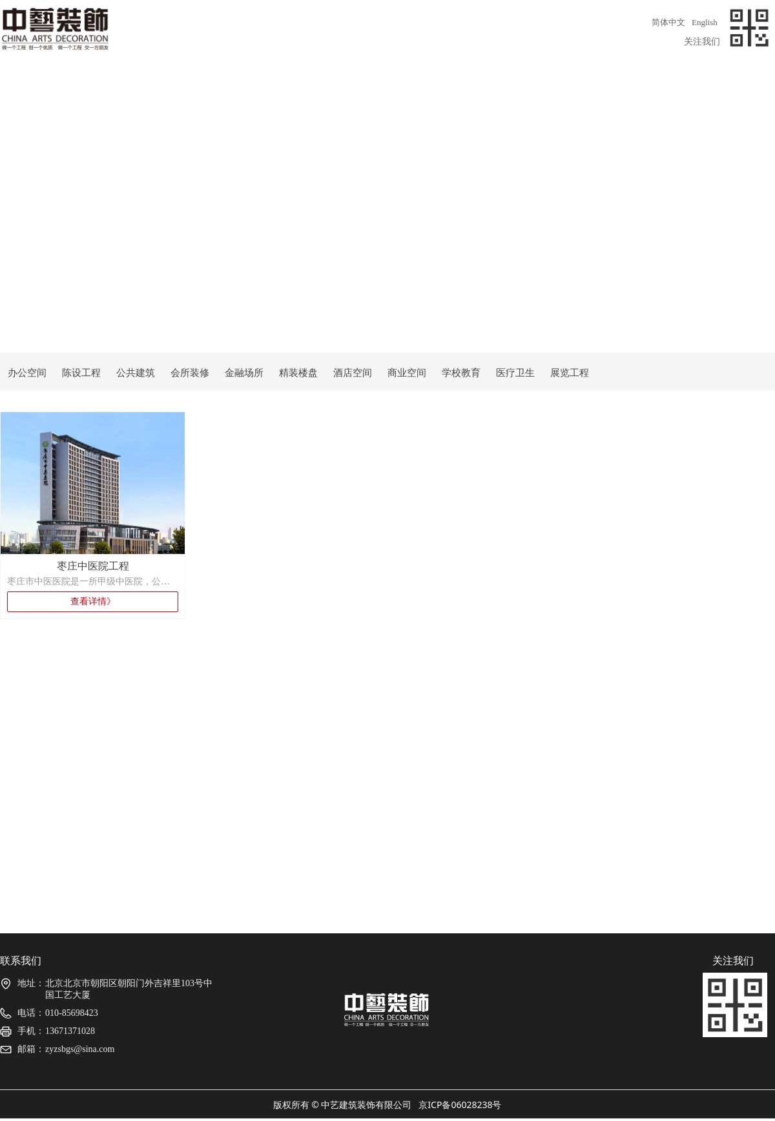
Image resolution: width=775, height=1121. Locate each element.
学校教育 (461, 373)
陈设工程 (81, 373)
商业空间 (407, 373)
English (705, 22)
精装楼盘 (298, 373)
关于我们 (77, 81)
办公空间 (27, 373)
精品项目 (387, 81)
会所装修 (189, 373)
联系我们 (697, 81)
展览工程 (569, 373)
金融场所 (244, 373)
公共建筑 (135, 373)
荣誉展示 (542, 81)
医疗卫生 (515, 373)
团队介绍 (232, 81)
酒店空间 (352, 373)
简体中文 (668, 22)
